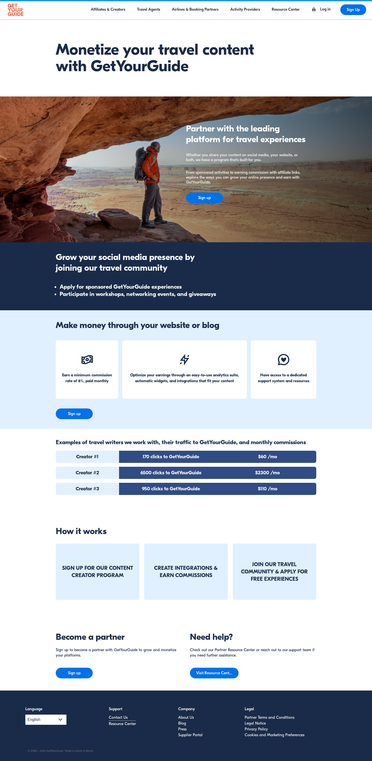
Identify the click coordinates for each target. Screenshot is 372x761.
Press (182, 729)
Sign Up (353, 10)
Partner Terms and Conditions (269, 717)
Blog (182, 723)
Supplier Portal (190, 735)
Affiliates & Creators (108, 9)
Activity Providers (245, 9)
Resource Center (286, 9)
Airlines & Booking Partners (195, 9)
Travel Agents (148, 9)
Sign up (204, 198)
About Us (186, 717)
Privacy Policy (256, 729)
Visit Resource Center (214, 673)
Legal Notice (255, 723)
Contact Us (118, 717)
